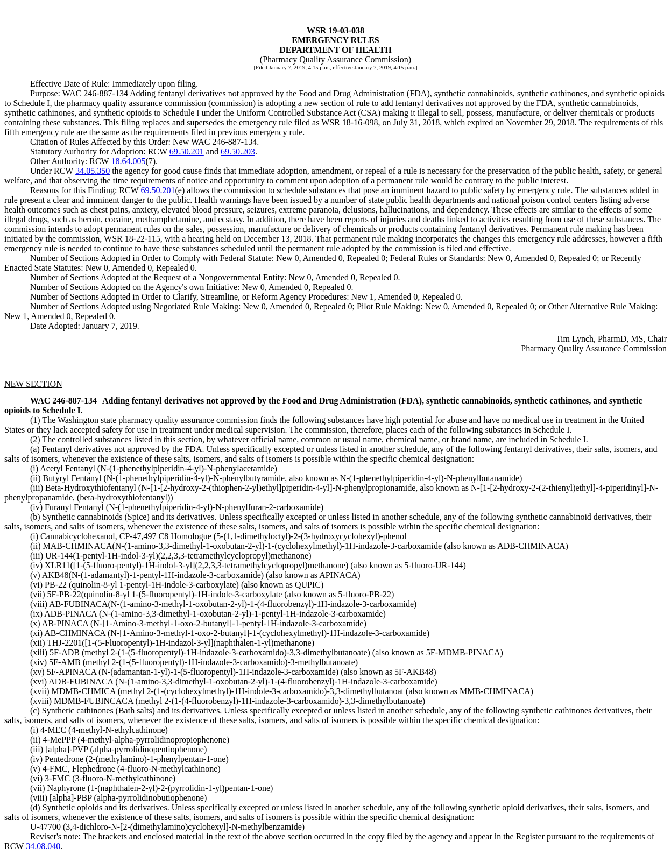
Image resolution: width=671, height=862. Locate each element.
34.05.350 (92, 170)
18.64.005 (128, 161)
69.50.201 (186, 151)
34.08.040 (43, 846)
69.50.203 (238, 151)
